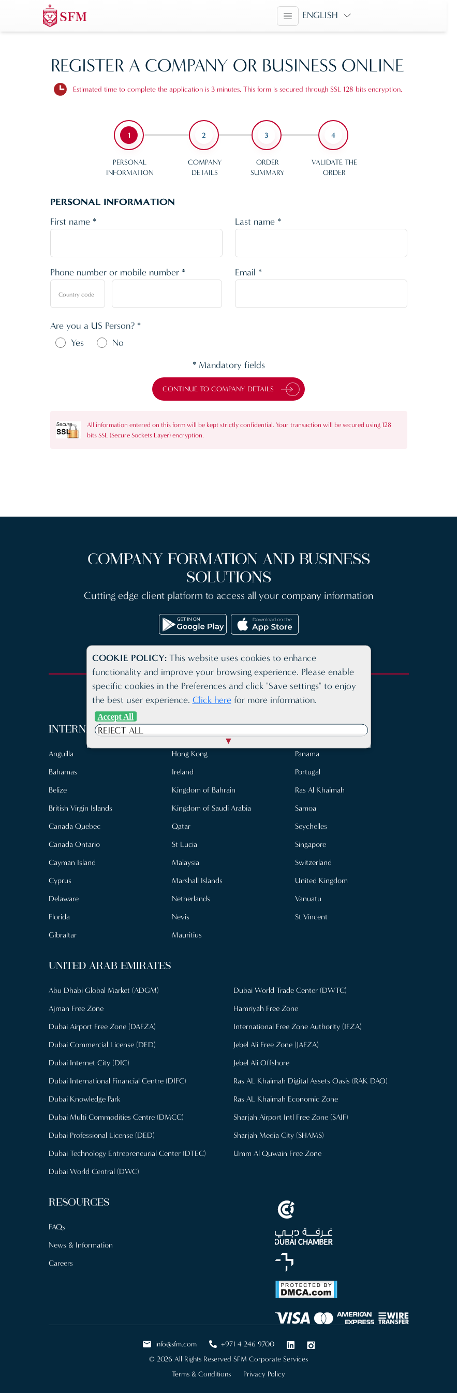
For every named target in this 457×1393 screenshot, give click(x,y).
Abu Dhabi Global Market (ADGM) (104, 990)
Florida (59, 916)
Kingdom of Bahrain (203, 790)
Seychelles (311, 826)
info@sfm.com (170, 1344)
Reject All (120, 730)
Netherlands (191, 898)
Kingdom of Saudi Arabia (211, 808)
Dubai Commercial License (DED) (102, 1044)
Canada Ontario (74, 844)
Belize (58, 790)
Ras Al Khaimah (320, 790)
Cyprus (60, 880)
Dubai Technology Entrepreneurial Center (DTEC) (127, 1153)
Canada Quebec (74, 826)
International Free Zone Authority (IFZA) (297, 1026)
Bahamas (63, 771)
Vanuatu (308, 898)
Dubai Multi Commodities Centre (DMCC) (116, 1117)
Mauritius (187, 935)
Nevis (180, 916)
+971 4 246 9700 (241, 1344)
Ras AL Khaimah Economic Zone (285, 1099)
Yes (77, 342)
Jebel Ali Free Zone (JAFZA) (276, 1044)
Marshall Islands (197, 880)
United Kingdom (321, 880)
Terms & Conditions (201, 1374)
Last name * (258, 221)
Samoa (305, 808)
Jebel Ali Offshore (261, 1062)
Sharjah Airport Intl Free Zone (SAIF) (290, 1117)
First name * (73, 221)
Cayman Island (72, 862)
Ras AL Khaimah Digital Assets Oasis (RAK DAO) (310, 1081)
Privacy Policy (264, 1374)
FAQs (57, 1226)
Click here (212, 699)
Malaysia (185, 862)
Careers (61, 1263)
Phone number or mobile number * (117, 272)
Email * (248, 272)
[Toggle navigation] (293, 16)
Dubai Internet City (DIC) (89, 1062)
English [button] (325, 15)
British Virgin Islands (80, 808)
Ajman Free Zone (76, 1008)
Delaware (64, 898)
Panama (307, 753)
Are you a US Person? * (95, 325)
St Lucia (184, 844)
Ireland (183, 771)
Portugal (307, 771)
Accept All (116, 716)
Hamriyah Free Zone (265, 1008)
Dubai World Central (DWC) (94, 1171)
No (118, 342)
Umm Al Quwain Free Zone (277, 1153)
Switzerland (313, 862)
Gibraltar (63, 935)
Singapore (310, 844)
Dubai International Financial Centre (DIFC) (117, 1081)
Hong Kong (190, 753)
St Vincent (311, 916)
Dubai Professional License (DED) (102, 1135)
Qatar (181, 826)
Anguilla (61, 753)
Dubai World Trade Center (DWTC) (290, 990)
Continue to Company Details (218, 389)
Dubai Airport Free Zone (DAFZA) (102, 1026)
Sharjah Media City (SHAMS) (278, 1135)
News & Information (81, 1245)
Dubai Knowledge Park (85, 1099)
